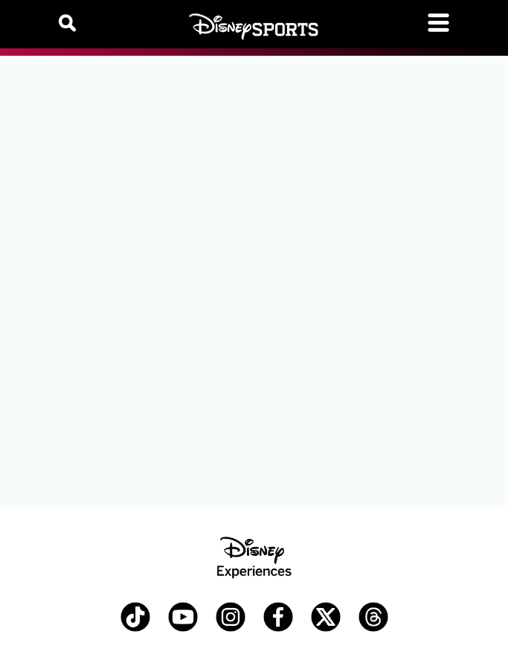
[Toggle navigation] (438, 22)
